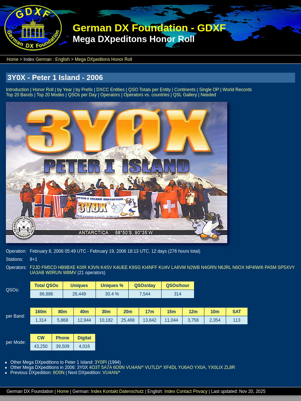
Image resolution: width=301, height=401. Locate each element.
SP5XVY (286, 267)
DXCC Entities (110, 89)
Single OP (209, 89)
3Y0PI (101, 362)
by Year (64, 89)
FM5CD (49, 267)
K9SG (135, 267)
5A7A (106, 367)
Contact (183, 391)
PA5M (270, 267)
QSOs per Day (82, 94)
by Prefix (84, 89)
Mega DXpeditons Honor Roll (103, 59)
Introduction (17, 89)
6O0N (119, 367)
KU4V (164, 267)
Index (96, 391)
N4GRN (209, 267)
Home (12, 59)
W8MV (69, 272)
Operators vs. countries (146, 94)
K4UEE (120, 267)
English (62, 59)
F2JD (35, 267)
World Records (237, 89)
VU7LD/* (153, 367)
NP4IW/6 (254, 267)
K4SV (106, 267)
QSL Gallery (185, 94)
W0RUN (53, 272)
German (43, 59)
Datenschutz (131, 391)
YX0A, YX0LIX (208, 367)
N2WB (193, 267)
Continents (185, 89)
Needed (208, 94)
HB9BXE (66, 267)
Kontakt (110, 391)
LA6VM (178, 267)
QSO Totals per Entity (149, 89)
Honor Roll (43, 89)
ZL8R (229, 367)
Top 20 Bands (19, 94)
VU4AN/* (134, 367)
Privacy (200, 391)
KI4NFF (149, 267)
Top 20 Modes (50, 94)
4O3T (94, 367)
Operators (110, 94)
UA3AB (37, 272)
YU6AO (185, 367)
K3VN (93, 267)
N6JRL (224, 267)
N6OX (238, 267)
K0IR (82, 267)
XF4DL (170, 367)
